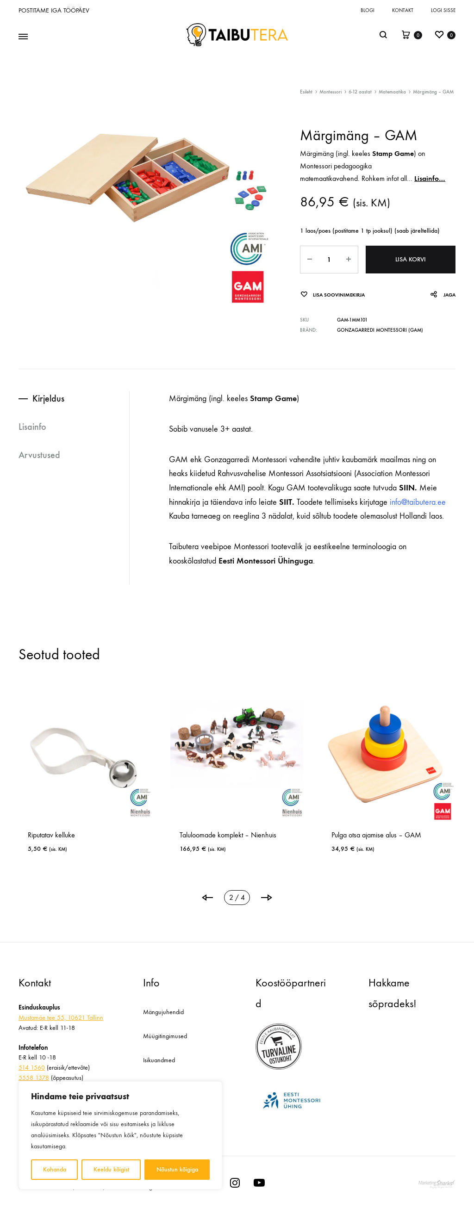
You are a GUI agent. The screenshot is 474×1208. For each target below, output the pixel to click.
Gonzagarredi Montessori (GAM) (380, 330)
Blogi (367, 10)
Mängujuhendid (163, 1012)
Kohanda (54, 1169)
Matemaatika (392, 92)
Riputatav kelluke (51, 834)
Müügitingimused (165, 1036)
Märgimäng (317, 153)
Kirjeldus (48, 398)
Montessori (330, 92)
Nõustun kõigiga (177, 1169)
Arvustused (39, 454)
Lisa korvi (410, 259)
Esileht (306, 92)
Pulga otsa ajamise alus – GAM (376, 834)
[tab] (74, 398)
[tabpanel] (85, 775)
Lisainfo (32, 426)
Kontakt (402, 10)
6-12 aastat (360, 92)
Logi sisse (443, 10)
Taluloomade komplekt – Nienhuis (228, 834)
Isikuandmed (159, 1060)
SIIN (407, 488)
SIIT (284, 502)
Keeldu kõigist (111, 1169)
